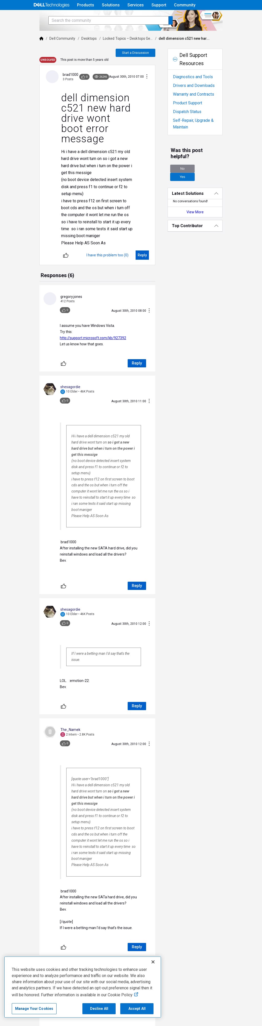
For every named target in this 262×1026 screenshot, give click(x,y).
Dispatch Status (192, 126)
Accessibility (170, 1000)
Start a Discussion (140, 67)
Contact (31, 1019)
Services (135, 5)
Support (158, 5)
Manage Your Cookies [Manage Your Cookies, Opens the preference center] (34, 1009)
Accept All (137, 1009)
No (187, 177)
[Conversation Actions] (152, 91)
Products (85, 5)
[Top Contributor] (204, 226)
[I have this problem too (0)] (113, 238)
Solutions (111, 5)
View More (204, 212)
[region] (82, 987)
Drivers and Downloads (199, 99)
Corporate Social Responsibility (200, 1011)
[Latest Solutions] (204, 193)
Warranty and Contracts (199, 108)
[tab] (44, 259)
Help (197, 17)
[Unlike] (52, 238)
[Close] (153, 962)
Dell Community (49, 53)
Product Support (193, 117)
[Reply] (147, 238)
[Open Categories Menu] (51, 17)
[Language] (230, 17)
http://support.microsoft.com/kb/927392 (80, 309)
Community (184, 5)
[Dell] (28, 53)
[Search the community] (95, 35)
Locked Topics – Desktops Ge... (114, 53)
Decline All (99, 1009)
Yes (216, 177)
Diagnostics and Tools (198, 91)
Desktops (76, 53)
